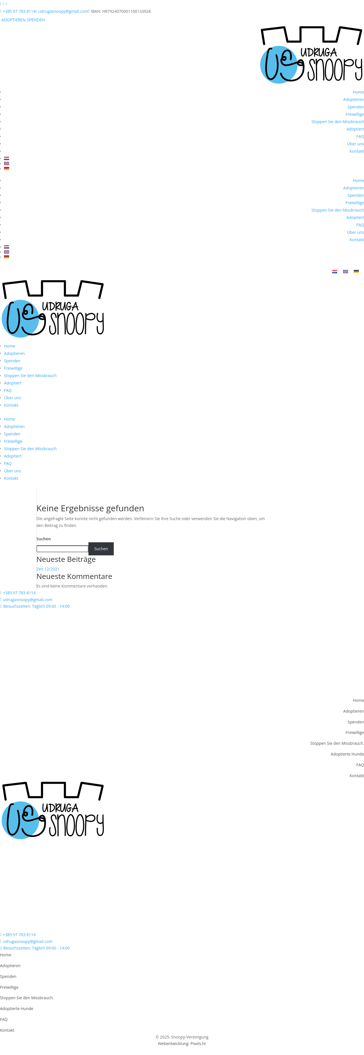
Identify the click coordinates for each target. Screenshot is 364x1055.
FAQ (360, 136)
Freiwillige (355, 114)
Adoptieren (353, 99)
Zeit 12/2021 (47, 570)
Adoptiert (355, 129)
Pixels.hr (198, 1044)
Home (358, 92)
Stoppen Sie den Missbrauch (337, 121)
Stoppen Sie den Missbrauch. (337, 744)
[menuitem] (184, 158)
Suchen (43, 539)
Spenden (356, 106)
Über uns (355, 143)
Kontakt (356, 151)
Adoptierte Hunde (347, 755)
